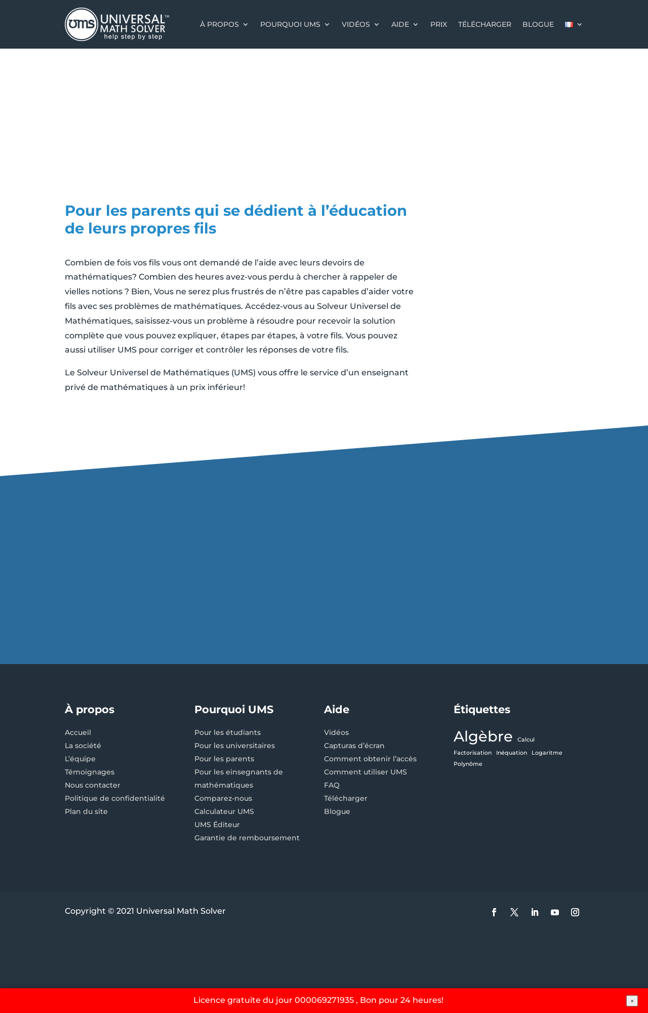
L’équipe (80, 758)
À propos (219, 24)
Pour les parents (224, 758)
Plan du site (86, 811)
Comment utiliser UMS (365, 771)
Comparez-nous (223, 798)
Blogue (538, 24)
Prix (438, 24)
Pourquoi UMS (290, 24)
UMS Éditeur (217, 824)
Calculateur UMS (224, 811)
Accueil (78, 732)
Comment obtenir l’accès (370, 758)
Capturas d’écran (354, 745)
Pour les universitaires (234, 745)
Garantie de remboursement (247, 837)
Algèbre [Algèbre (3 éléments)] (483, 736)
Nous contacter (92, 785)
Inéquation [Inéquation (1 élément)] (511, 753)
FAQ (332, 785)
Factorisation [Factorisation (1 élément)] (473, 753)
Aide (400, 24)
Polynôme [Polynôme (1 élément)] (468, 764)
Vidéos (356, 24)
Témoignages (89, 771)
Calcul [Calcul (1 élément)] (526, 739)
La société (83, 745)
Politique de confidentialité (115, 798)
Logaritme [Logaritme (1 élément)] (547, 753)
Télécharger (484, 24)
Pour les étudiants (227, 732)
